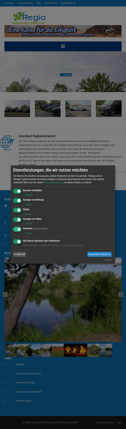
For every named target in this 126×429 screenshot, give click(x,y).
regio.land (108, 260)
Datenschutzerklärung (53, 182)
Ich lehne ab (19, 254)
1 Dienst (27, 204)
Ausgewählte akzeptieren (99, 254)
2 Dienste (28, 195)
